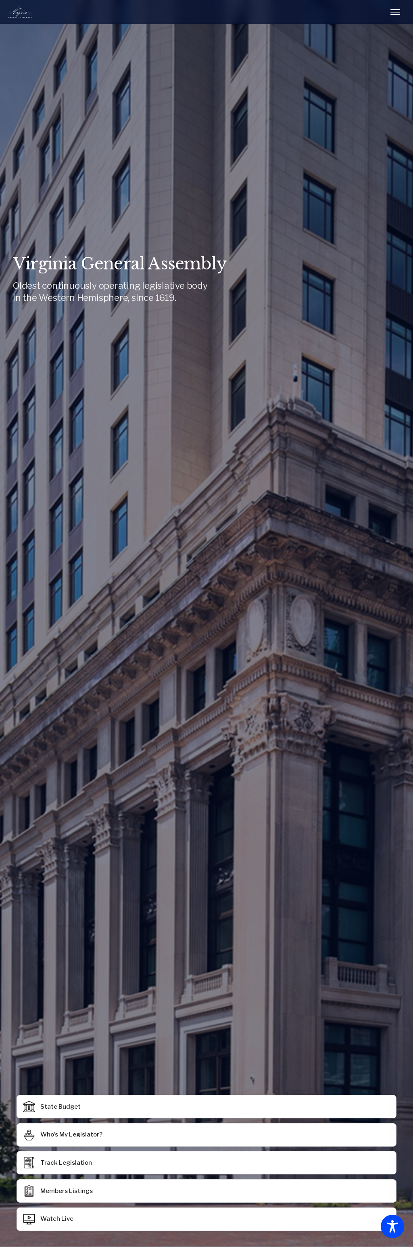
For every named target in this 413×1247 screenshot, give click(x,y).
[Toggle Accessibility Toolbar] (392, 1226)
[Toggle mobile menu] (395, 12)
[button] (206, 1191)
